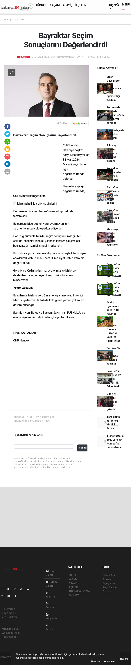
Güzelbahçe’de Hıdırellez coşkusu (115, 134)
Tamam (109, 661)
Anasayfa (8, 19)
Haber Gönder (9, 636)
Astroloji (107, 591)
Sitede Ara (109, 575)
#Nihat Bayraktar (45, 416)
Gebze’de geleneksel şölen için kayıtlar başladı (113, 195)
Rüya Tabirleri (110, 587)
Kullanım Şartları (11, 628)
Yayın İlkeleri (9, 613)
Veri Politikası (9, 617)
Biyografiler (109, 583)
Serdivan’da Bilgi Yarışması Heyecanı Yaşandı (114, 356)
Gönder (83, 447)
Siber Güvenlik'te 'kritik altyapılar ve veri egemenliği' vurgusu (114, 88)
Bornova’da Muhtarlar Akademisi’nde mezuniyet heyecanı (116, 115)
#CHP (30, 416)
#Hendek (19, 416)
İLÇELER (80, 5)
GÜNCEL (41, 5)
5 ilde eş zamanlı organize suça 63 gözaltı (112, 153)
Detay (95, 661)
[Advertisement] (38, 167)
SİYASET (21, 19)
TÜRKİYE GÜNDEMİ (79, 591)
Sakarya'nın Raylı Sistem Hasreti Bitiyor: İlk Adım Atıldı (114, 379)
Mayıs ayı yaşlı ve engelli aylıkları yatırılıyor (112, 237)
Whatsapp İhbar (11, 632)
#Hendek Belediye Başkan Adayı (32, 420)
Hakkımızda (8, 609)
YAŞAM (55, 5)
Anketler (107, 579)
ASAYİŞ (67, 5)
